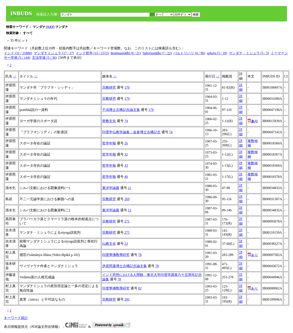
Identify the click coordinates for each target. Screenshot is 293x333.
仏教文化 (109, 243)
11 (129, 188)
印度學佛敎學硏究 (116, 255)
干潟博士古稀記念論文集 (121, 110)
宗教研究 (109, 87)
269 (127, 199)
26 (126, 143)
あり (252, 255)
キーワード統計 (16, 318)
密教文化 (109, 121)
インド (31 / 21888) (18, 53)
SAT (50, 27)
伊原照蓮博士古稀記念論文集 (124, 266)
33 (126, 165)
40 (126, 177)
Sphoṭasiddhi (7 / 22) (157, 53)
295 (127, 299)
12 (129, 210)
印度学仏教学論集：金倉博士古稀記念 (131, 132)
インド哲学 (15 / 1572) (92, 53)
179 (127, 98)
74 (126, 121)
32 (126, 154)
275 (127, 232)
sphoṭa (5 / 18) (217, 53)
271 (127, 221)
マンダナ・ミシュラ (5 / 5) (249, 53)
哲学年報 (109, 143)
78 (140, 255)
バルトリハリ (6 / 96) (189, 53)
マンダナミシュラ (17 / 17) (54, 53)
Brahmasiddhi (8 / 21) (126, 53)
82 (140, 288)
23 (126, 243)
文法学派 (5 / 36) (44, 57)
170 (127, 87)
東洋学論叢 (110, 188)
